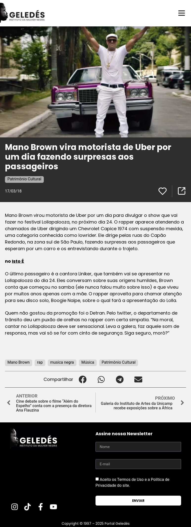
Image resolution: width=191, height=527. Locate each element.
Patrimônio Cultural (24, 179)
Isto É (18, 261)
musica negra (62, 362)
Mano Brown (18, 362)
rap (40, 362)
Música (87, 362)
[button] (82, 379)
